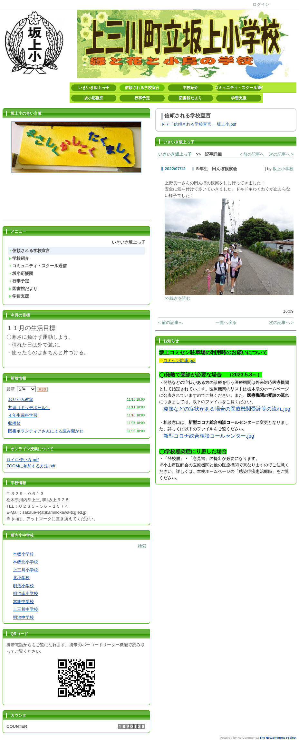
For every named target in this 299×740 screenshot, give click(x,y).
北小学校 (21, 577)
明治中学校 (23, 617)
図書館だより (190, 98)
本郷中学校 (23, 601)
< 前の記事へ (252, 154)
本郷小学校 (23, 554)
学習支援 (238, 98)
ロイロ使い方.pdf (22, 459)
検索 (142, 546)
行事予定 (142, 98)
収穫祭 (14, 423)
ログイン (261, 4)
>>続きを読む (177, 298)
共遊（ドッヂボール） (29, 407)
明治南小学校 (25, 593)
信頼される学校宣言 (142, 87)
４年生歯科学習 (22, 415)
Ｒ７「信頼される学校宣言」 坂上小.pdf (198, 124)
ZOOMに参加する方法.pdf (30, 465)
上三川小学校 (25, 570)
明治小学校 (23, 585)
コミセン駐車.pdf (179, 360)
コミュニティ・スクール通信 (239, 87)
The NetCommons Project (278, 737)
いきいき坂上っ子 (93, 87)
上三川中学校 (25, 609)
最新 (21, 389)
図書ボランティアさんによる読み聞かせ (45, 431)
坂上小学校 (283, 168)
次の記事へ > (281, 154)
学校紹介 (190, 87)
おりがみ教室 (20, 399)
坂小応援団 (93, 98)
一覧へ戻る (226, 322)
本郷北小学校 (25, 562)
